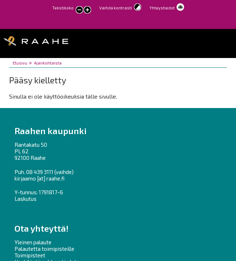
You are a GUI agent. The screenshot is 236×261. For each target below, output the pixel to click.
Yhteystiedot (162, 7)
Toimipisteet (30, 255)
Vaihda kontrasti (115, 7)
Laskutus (26, 198)
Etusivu (20, 63)
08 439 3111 (39, 172)
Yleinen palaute (33, 242)
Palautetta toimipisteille (44, 248)
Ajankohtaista (48, 63)
